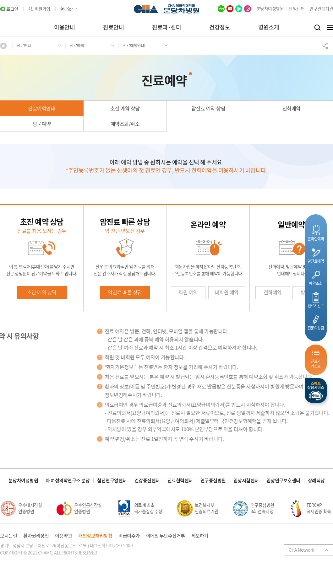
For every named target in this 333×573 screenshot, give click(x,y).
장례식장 (316, 480)
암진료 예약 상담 (208, 108)
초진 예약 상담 (125, 108)
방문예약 (42, 123)
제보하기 (199, 535)
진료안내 (113, 27)
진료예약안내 (41, 108)
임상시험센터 (246, 480)
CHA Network (301, 550)
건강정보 (219, 27)
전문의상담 (316, 327)
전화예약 (291, 108)
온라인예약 (316, 238)
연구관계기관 (321, 8)
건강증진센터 (147, 480)
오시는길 (8, 535)
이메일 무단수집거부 (165, 535)
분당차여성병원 (270, 8)
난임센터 (296, 8)
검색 (317, 27)
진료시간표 (316, 305)
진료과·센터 (166, 27)
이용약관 (63, 535)
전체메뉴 (330, 27)
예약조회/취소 (125, 123)
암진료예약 (316, 261)
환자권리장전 (36, 535)
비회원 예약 (227, 292)
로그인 (12, 9)
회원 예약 (188, 292)
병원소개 (268, 27)
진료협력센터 (180, 480)
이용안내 (64, 27)
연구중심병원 (213, 480)
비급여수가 (129, 535)
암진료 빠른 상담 (125, 292)
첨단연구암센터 (112, 480)
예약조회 (315, 283)
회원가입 (42, 9)
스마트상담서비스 (316, 390)
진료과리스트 (316, 363)
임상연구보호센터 (283, 480)
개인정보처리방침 (95, 535)
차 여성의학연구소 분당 (68, 480)
